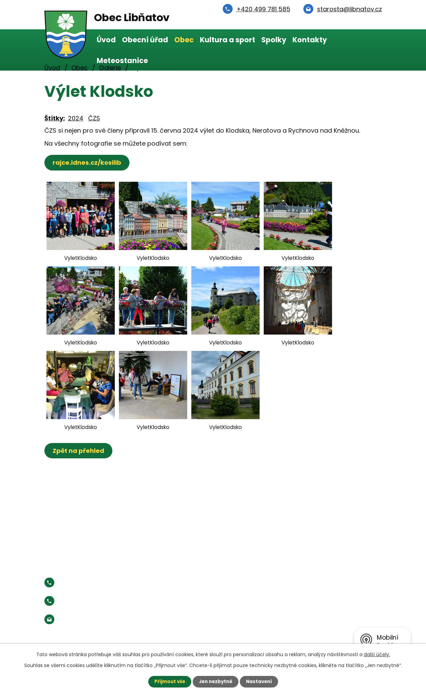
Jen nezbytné (216, 681)
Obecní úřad (145, 40)
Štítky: (54, 118)
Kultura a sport (227, 40)
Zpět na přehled (79, 450)
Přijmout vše (168, 681)
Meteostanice (122, 60)
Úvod (106, 40)
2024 (75, 118)
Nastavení (261, 681)
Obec (184, 40)
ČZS (94, 118)
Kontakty (309, 40)
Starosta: (100, 601)
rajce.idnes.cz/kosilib (88, 162)
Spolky (273, 40)
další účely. (377, 654)
